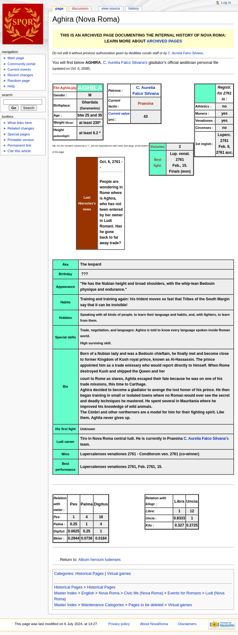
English (87, 593)
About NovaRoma (154, 624)
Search (7, 95)
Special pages (18, 134)
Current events (19, 69)
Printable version (20, 140)
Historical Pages (89, 573)
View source (110, 8)
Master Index (65, 593)
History (134, 8)
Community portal (21, 64)
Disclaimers (187, 624)
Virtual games (119, 573)
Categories (63, 573)
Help (11, 86)
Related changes (20, 128)
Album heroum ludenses (99, 560)
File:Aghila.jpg (65, 88)
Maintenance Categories (102, 605)
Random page (18, 80)
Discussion (80, 8)
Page (59, 8)
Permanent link (19, 145)
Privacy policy (119, 624)
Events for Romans (184, 593)
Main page (15, 58)
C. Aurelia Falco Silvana (185, 53)
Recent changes (20, 75)
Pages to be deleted (145, 605)
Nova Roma (109, 593)
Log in (226, 2)
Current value (119, 113)
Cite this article (19, 151)
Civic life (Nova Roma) (143, 593)
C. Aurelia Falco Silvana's (125, 62)
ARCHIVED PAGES (164, 41)
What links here (19, 123)
